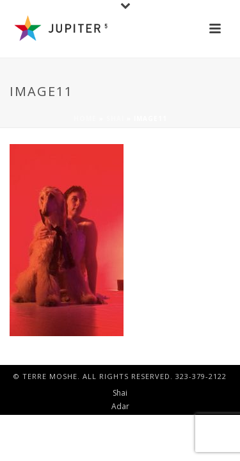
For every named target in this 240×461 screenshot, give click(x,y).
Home (85, 118)
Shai (115, 118)
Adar (120, 406)
